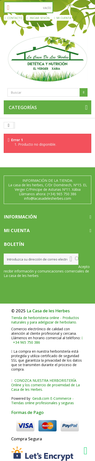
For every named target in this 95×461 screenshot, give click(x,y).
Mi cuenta (62, 18)
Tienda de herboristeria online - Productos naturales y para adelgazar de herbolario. (45, 320)
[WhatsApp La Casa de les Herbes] (87, 451)
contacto (13, 18)
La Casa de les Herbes (48, 311)
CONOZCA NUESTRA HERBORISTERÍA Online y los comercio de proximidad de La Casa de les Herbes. (45, 385)
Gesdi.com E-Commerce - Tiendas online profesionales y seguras (42, 400)
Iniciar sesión (38, 18)
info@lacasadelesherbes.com (47, 198)
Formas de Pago (27, 412)
